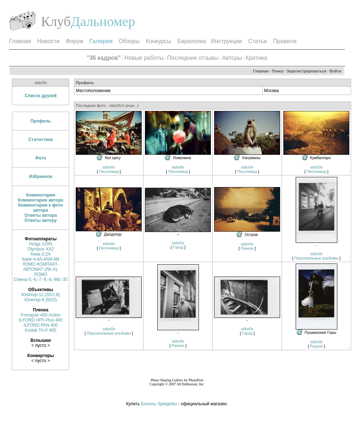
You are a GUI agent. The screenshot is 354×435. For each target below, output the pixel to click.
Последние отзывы (192, 58)
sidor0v (109, 167)
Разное (247, 248)
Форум (74, 41)
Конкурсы (158, 41)
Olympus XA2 (40, 249)
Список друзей (41, 95)
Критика (256, 58)
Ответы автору (41, 220)
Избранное (40, 176)
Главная (20, 41)
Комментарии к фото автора (40, 208)
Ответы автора (40, 215)
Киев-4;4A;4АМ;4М (40, 259)
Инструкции (226, 41)
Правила (284, 41)
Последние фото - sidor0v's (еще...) (107, 105)
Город (178, 247)
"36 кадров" (104, 58)
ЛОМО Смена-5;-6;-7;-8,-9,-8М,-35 (40, 277)
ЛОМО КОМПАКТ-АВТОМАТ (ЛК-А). (40, 267)
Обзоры (129, 41)
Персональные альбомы (316, 258)
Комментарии (40, 195)
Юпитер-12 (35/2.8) (40, 294)
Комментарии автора (40, 200)
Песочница (108, 171)
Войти (336, 71)
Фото (40, 158)
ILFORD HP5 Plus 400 (41, 320)
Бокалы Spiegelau (159, 403)
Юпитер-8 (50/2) (40, 299)
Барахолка (191, 41)
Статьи (257, 41)
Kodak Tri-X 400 (40, 330)
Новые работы (143, 58)
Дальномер (103, 21)
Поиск (277, 71)
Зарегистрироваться (306, 71)
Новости (48, 41)
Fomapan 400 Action (41, 315)
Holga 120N (40, 243)
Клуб (56, 21)
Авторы (232, 58)
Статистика (41, 139)
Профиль (40, 121)
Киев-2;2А (40, 254)
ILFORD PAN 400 (41, 325)
